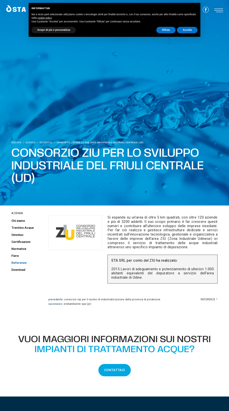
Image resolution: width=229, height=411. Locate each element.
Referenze (46, 142)
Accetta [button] (187, 29)
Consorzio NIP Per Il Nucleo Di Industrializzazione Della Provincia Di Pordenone (112, 299)
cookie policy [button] (44, 17)
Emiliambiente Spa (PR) (77, 304)
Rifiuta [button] (166, 29)
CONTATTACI (114, 370)
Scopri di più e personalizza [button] (53, 29)
